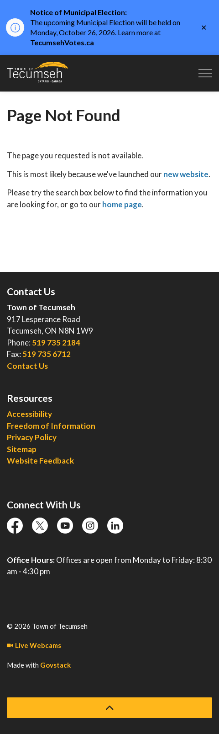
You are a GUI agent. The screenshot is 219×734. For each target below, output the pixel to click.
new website (186, 174)
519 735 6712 (46, 354)
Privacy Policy (32, 437)
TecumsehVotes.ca (62, 42)
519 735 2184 (56, 342)
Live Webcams (34, 645)
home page (122, 204)
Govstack (55, 665)
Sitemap (21, 449)
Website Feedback (40, 460)
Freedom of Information (51, 426)
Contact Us (27, 366)
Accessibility (29, 414)
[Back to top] (109, 707)
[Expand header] (205, 73)
